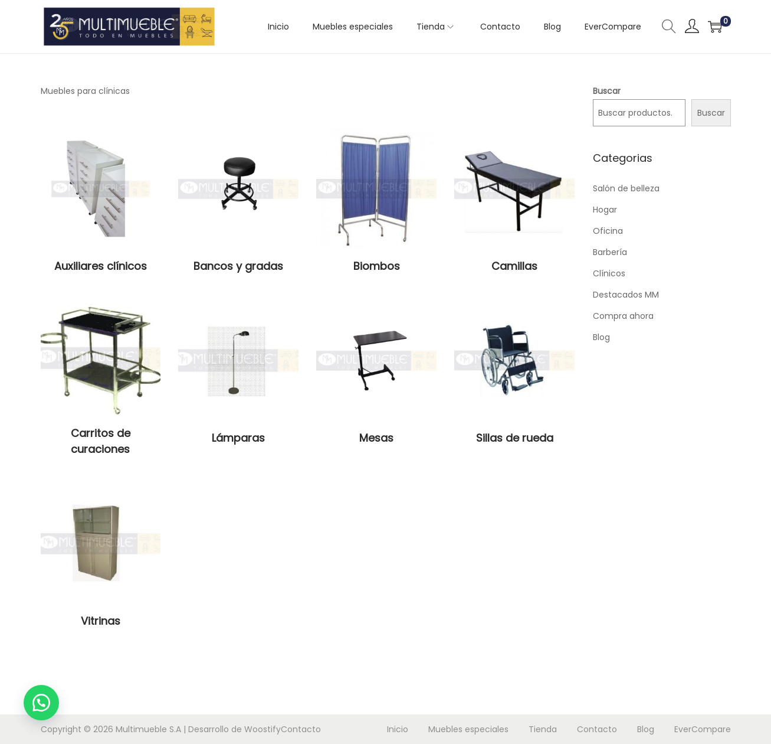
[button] (41, 702)
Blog (601, 337)
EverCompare (702, 729)
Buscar (607, 91)
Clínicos (609, 273)
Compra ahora (623, 316)
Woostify (262, 729)
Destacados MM (626, 295)
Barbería (610, 252)
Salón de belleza (626, 188)
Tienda (543, 729)
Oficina (608, 231)
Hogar (605, 210)
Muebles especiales (468, 729)
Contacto (301, 729)
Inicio (397, 729)
